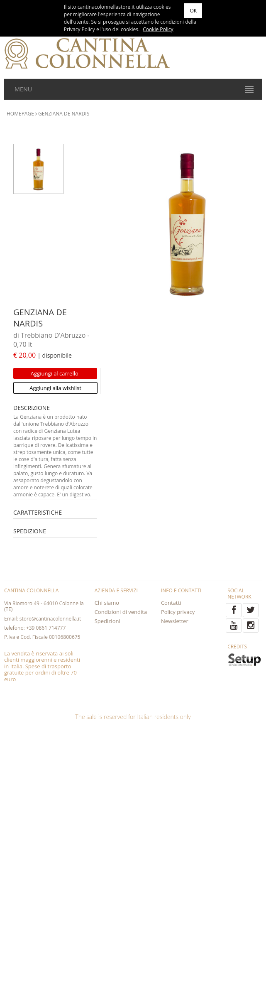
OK (193, 10)
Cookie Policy (158, 29)
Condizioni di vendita (121, 612)
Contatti (171, 602)
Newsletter (174, 621)
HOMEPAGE (20, 113)
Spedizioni (107, 621)
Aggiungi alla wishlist (55, 388)
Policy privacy (178, 612)
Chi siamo (107, 602)
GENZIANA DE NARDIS (63, 113)
